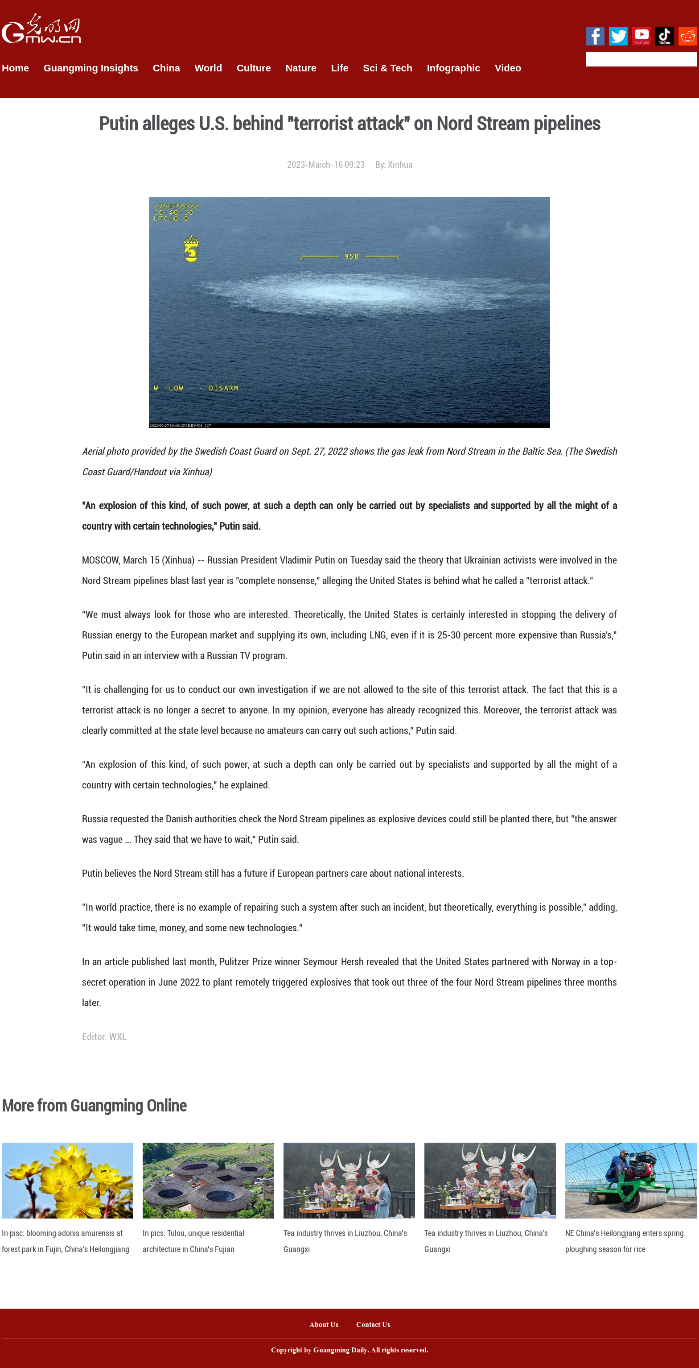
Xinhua (400, 164)
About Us (323, 1325)
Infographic (454, 68)
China (166, 68)
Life (340, 68)
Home (15, 68)
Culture (254, 68)
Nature (301, 68)
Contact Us (377, 1325)
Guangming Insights (91, 68)
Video (508, 68)
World (208, 68)
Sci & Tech (387, 68)
